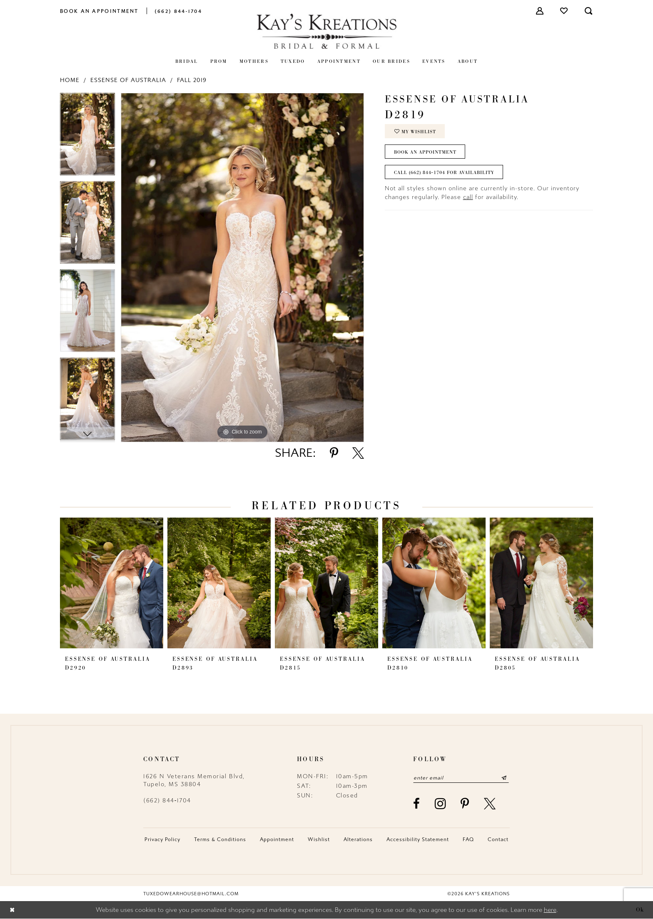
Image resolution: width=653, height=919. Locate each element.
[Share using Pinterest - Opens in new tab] (334, 453)
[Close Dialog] (12, 910)
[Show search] (589, 11)
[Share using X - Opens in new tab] (358, 453)
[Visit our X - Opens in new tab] (490, 803)
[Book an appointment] (99, 10)
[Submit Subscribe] (504, 778)
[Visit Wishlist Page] (564, 11)
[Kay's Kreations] (326, 31)
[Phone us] (178, 10)
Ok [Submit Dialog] (640, 910)
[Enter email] (461, 778)
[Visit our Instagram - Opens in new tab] (441, 803)
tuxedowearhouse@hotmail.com (191, 894)
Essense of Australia (128, 80)
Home (70, 80)
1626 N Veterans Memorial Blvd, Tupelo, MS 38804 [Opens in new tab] (194, 780)
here (550, 910)
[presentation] (111, 583)
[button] (540, 11)
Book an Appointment (425, 152)
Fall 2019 (192, 80)
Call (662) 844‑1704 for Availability (444, 172)
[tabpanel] (87, 137)
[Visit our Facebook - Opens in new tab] (417, 803)
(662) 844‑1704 (167, 800)
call (468, 197)
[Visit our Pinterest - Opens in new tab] (465, 803)
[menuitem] (99, 10)
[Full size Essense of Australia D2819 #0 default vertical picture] (242, 267)
